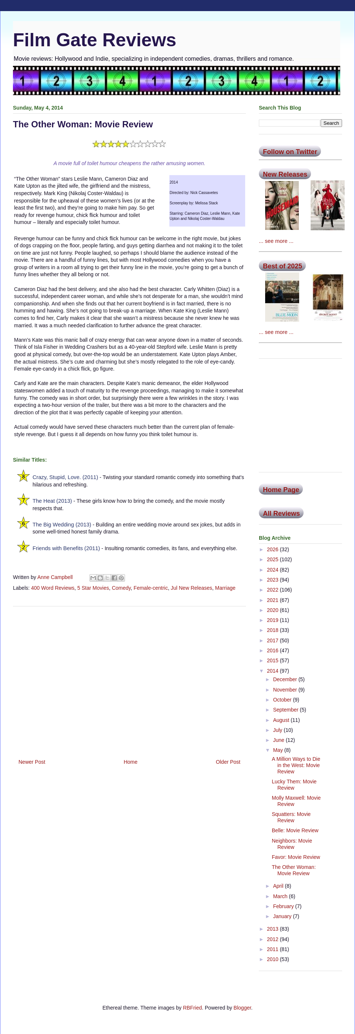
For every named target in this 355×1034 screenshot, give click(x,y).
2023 (273, 580)
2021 (273, 600)
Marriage (225, 588)
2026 (273, 549)
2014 (273, 671)
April (279, 886)
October (283, 700)
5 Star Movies (93, 588)
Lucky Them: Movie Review (294, 785)
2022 (273, 590)
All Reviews (281, 513)
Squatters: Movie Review (291, 817)
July (278, 730)
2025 (273, 559)
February (284, 906)
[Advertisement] (129, 680)
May (278, 750)
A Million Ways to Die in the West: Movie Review (296, 765)
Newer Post (31, 762)
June (279, 740)
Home (130, 762)
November (285, 690)
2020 (273, 610)
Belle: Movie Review (295, 830)
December (285, 679)
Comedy (121, 588)
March (281, 896)
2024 (273, 570)
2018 (273, 630)
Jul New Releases (191, 588)
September (286, 710)
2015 (273, 660)
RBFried (192, 1008)
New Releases (285, 174)
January (283, 916)
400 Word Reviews (52, 588)
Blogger (242, 1008)
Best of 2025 (282, 266)
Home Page (281, 489)
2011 (273, 949)
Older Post (228, 762)
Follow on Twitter (290, 151)
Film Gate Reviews (94, 40)
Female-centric (150, 588)
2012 (273, 939)
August (281, 720)
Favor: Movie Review (296, 857)
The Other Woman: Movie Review (294, 870)
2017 (273, 640)
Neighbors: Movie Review (292, 844)
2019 (273, 620)
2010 (273, 959)
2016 (273, 650)
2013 (273, 929)
